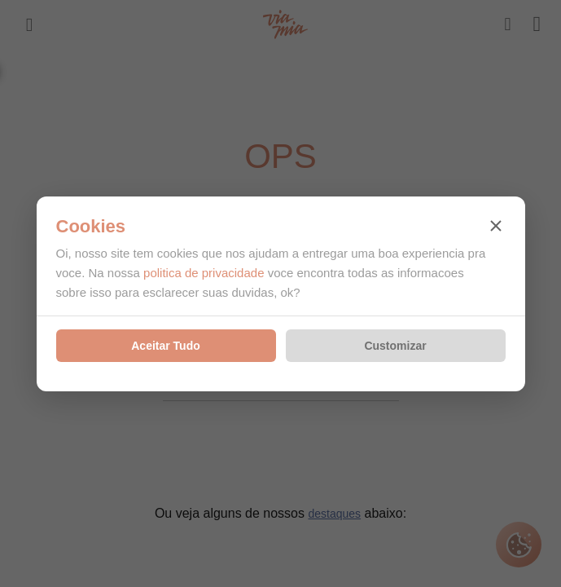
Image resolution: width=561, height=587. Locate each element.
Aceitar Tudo (165, 345)
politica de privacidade (203, 273)
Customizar (395, 345)
